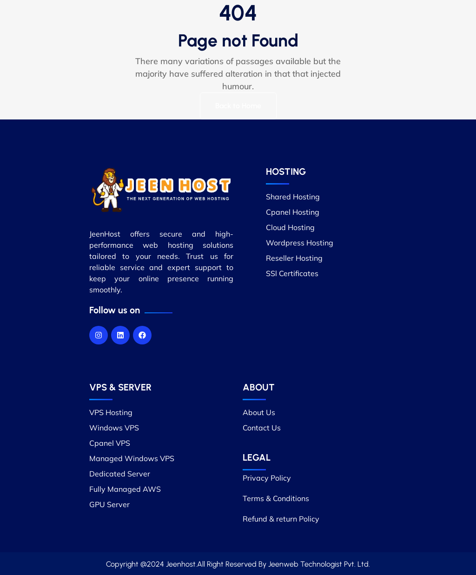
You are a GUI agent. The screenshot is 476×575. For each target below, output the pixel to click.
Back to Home (238, 105)
